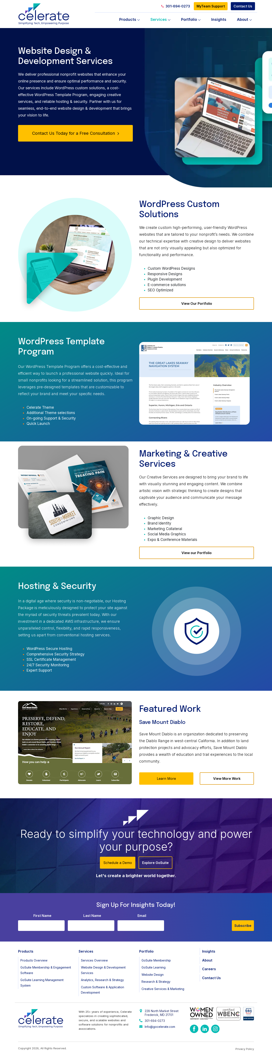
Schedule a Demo (117, 863)
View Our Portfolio (196, 303)
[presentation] (199, 922)
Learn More (166, 778)
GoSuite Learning (154, 967)
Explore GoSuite (155, 863)
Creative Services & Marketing (163, 989)
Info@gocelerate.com (160, 1026)
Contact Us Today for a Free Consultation (75, 133)
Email (141, 915)
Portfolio (189, 19)
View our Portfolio (196, 553)
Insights (218, 19)
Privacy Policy (244, 1049)
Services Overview (94, 960)
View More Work (227, 778)
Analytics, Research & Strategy (102, 980)
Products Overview (33, 960)
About (242, 19)
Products (127, 19)
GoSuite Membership (156, 960)
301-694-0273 (175, 6)
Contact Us (243, 6)
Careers (209, 969)
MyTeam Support (211, 6)
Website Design (153, 974)
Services (158, 19)
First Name (42, 915)
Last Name (92, 915)
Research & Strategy (156, 981)
